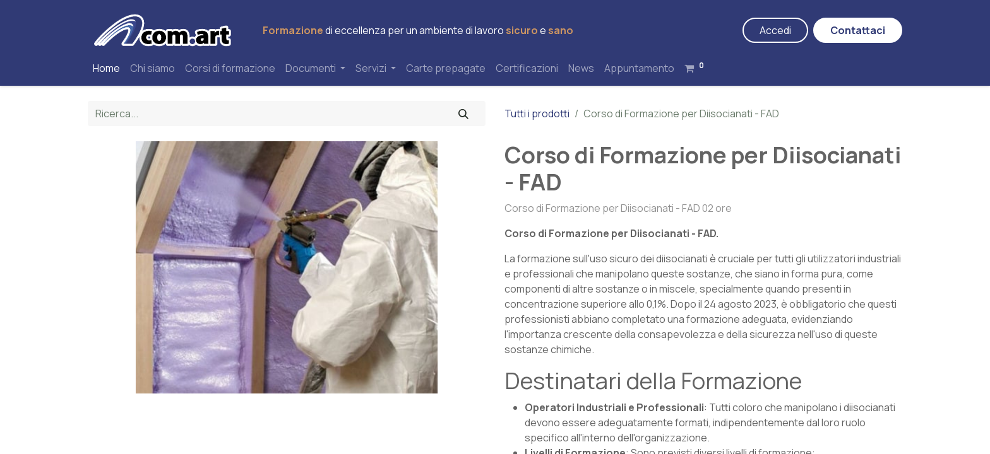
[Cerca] (463, 113)
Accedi (775, 30)
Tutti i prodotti (537, 113)
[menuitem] (106, 68)
